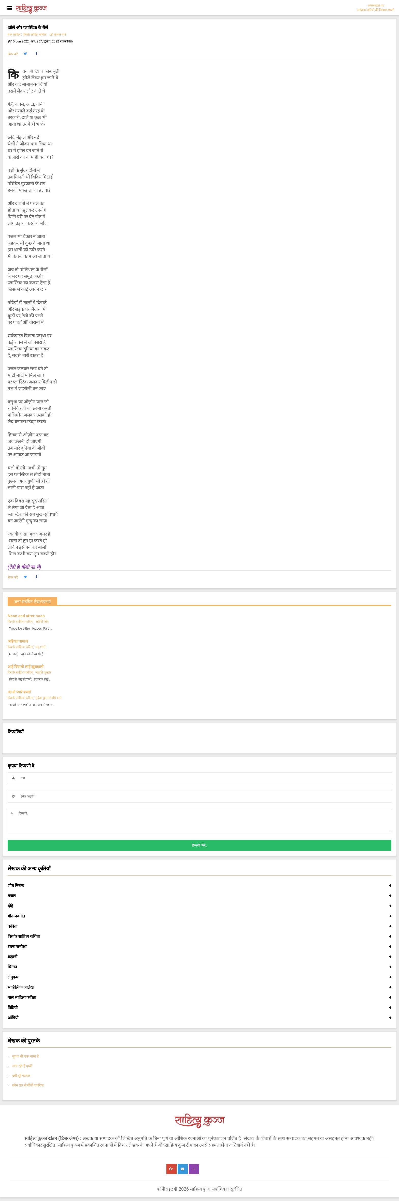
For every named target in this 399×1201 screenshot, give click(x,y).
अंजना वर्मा (58, 34)
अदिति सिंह (42, 622)
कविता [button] (199, 926)
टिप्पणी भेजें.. (199, 845)
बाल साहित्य (14, 34)
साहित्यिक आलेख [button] (199, 987)
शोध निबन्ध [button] (199, 886)
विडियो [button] (199, 1008)
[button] (25, 53)
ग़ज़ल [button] (199, 896)
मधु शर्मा (40, 647)
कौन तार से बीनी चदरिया (28, 1085)
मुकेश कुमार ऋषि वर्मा (48, 698)
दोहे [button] (199, 906)
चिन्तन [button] (199, 967)
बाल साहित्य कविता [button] (199, 997)
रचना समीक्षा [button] (199, 947)
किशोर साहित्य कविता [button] (199, 936)
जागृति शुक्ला (43, 672)
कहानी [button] (199, 957)
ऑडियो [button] (199, 1018)
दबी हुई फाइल (21, 1076)
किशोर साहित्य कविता (35, 34)
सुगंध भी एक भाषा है (25, 1056)
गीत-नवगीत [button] (199, 916)
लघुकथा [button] (199, 977)
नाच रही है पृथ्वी (22, 1066)
